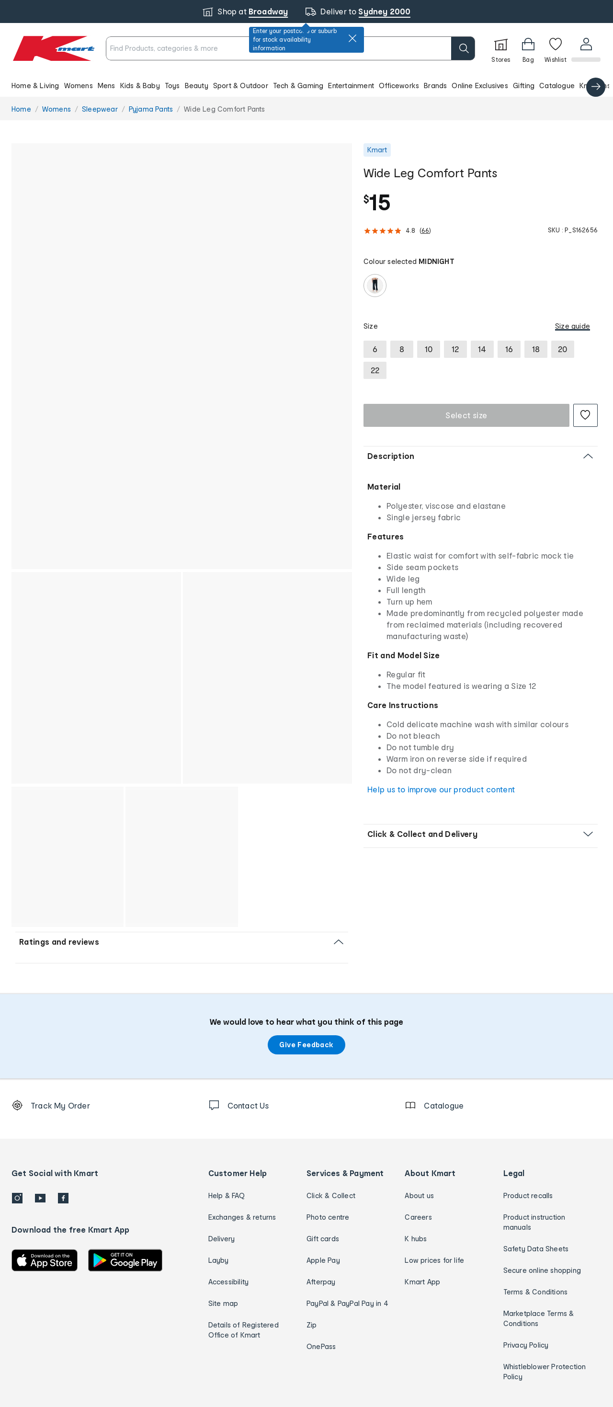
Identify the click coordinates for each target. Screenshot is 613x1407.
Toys (172, 85)
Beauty (196, 85)
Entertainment (351, 85)
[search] (462, 48)
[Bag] (527, 48)
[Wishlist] (554, 48)
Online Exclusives (480, 85)
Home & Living (35, 85)
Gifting (523, 85)
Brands (435, 85)
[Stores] (500, 48)
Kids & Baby (140, 85)
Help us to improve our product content (441, 789)
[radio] (374, 285)
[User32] (585, 48)
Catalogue (557, 85)
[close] (352, 38)
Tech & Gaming (298, 85)
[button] (306, 85)
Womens (78, 85)
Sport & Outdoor (240, 85)
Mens (106, 85)
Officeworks (399, 85)
